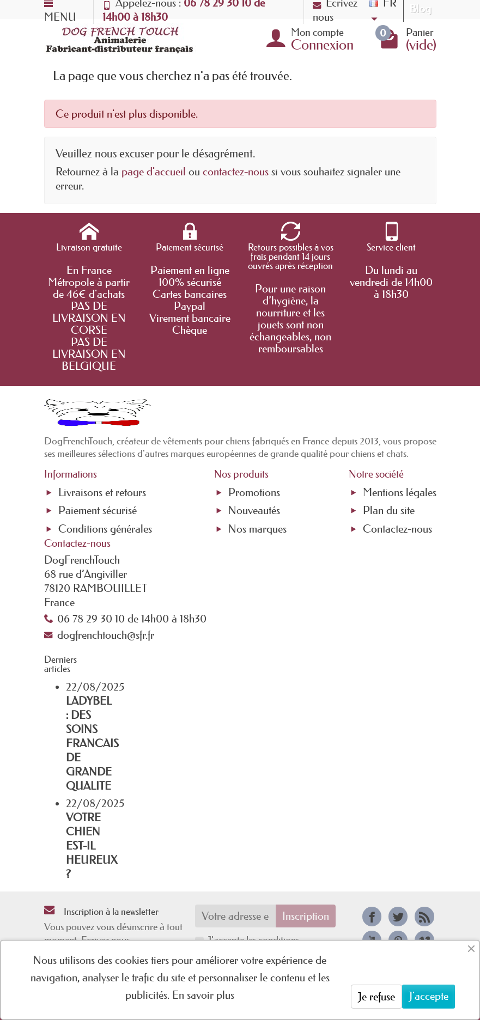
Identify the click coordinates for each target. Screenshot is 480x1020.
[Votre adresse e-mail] (235, 916)
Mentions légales (399, 492)
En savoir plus (203, 994)
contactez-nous (236, 171)
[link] (371, 916)
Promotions (254, 492)
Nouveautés (254, 510)
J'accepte (428, 996)
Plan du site (389, 510)
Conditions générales (105, 528)
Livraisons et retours (102, 492)
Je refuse (376, 996)
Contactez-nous (397, 528)
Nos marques (257, 528)
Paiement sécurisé (97, 510)
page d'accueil (153, 171)
